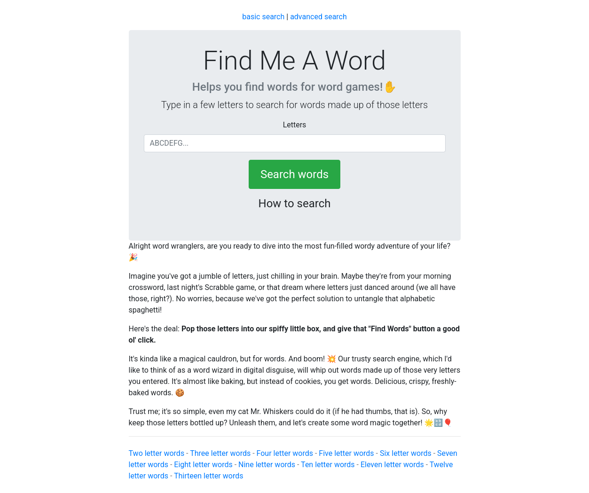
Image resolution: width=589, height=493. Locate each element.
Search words (294, 174)
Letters (294, 124)
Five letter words (346, 453)
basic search (263, 16)
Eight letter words (203, 464)
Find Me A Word (294, 60)
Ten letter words (327, 464)
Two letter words (157, 453)
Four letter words (285, 453)
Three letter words (220, 453)
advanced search (318, 16)
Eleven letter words (392, 464)
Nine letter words (266, 464)
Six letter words (406, 453)
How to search (295, 203)
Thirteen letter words (208, 475)
